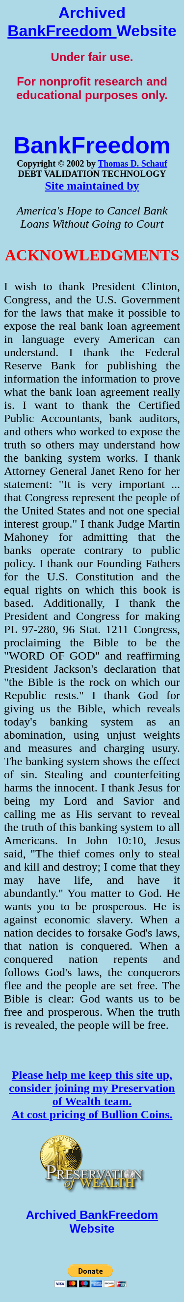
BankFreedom (61, 31)
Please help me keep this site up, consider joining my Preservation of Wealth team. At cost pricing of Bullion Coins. (92, 1094)
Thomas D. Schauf (132, 164)
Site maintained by (92, 185)
